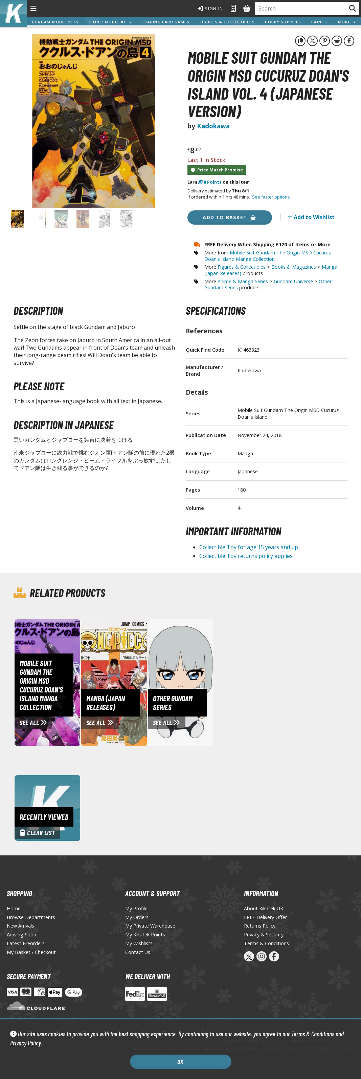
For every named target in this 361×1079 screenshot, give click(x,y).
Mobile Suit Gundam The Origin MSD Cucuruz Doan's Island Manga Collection (267, 255)
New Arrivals (20, 925)
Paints (320, 21)
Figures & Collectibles (227, 21)
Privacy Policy (25, 1043)
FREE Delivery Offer (265, 917)
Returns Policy (259, 925)
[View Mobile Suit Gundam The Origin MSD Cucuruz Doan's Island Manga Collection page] (78, 682)
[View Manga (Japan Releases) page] (144, 682)
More (347, 21)
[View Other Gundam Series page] (211, 682)
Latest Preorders (26, 943)
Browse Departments (31, 917)
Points (210, 182)
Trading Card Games (166, 21)
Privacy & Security (264, 934)
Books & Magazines (293, 267)
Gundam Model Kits (55, 21)
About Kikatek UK (263, 908)
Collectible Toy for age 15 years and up (248, 547)
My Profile (136, 908)
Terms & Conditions (312, 1034)
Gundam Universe (293, 281)
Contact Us (137, 952)
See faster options (271, 197)
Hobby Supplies (283, 21)
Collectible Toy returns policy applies (246, 556)
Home (14, 908)
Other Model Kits (110, 21)
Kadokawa (213, 126)
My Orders (137, 917)
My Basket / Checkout (31, 952)
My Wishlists (139, 943)
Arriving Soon (21, 934)
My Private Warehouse (150, 925)
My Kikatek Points (145, 934)
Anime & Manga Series (243, 281)
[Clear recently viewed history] (47, 807)
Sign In (206, 8)
